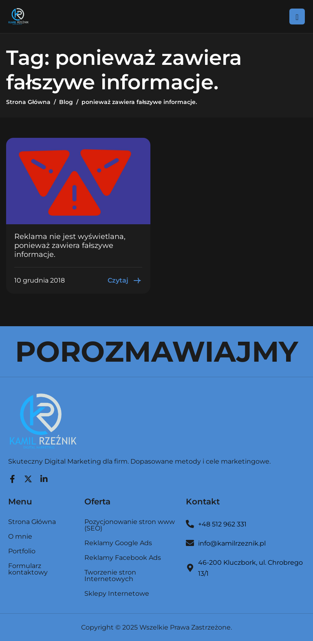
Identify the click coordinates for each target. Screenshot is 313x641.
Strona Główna (32, 522)
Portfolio (21, 551)
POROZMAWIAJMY (156, 351)
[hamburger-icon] (297, 16)
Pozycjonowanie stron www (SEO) (129, 525)
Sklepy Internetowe (116, 593)
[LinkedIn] (44, 477)
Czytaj (125, 280)
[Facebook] (12, 477)
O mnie (20, 536)
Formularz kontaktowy (28, 569)
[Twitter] (28, 477)
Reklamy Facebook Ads (122, 558)
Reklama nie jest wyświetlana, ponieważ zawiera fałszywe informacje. (70, 245)
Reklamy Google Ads (118, 543)
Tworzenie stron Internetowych (110, 576)
